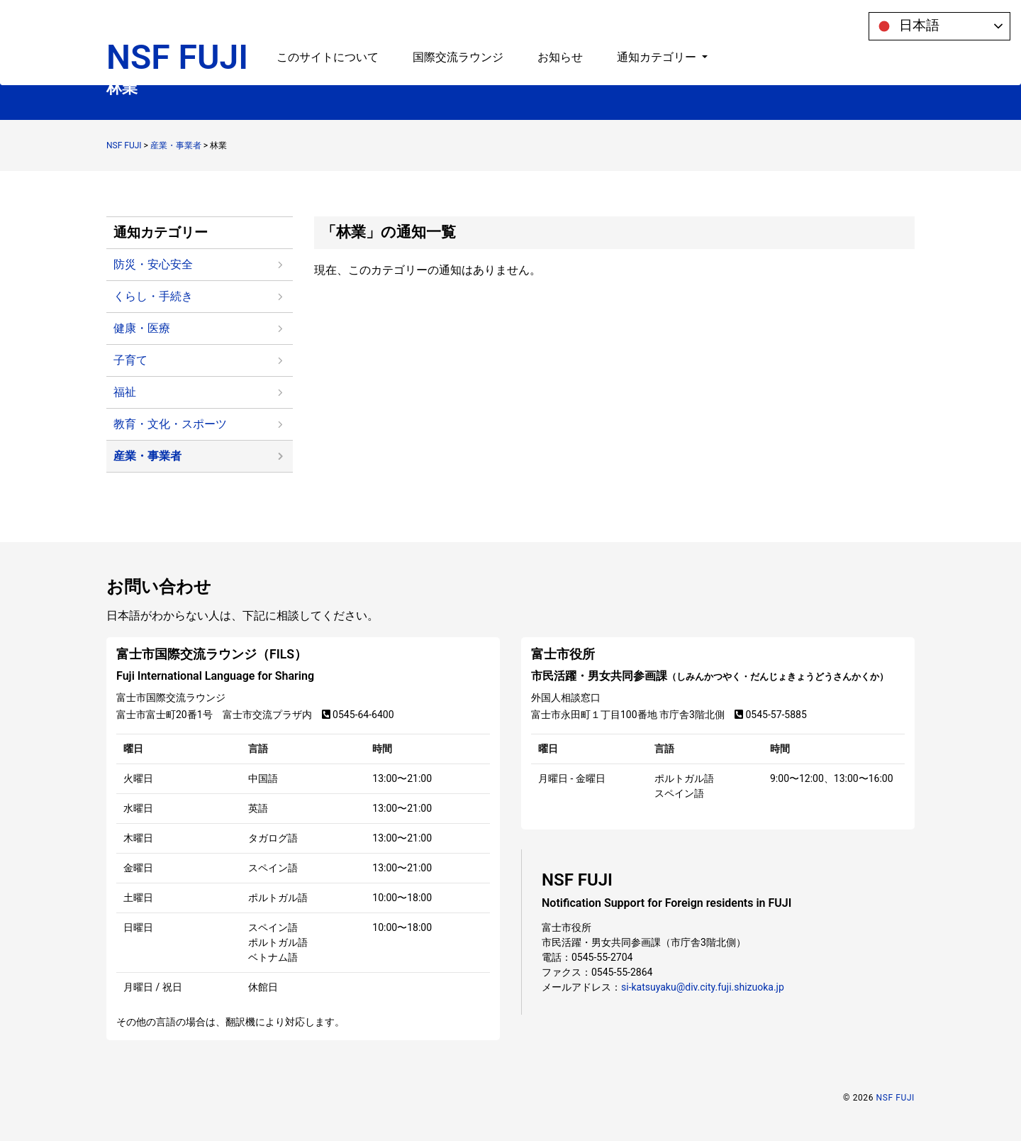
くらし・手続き (153, 296)
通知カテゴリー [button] (658, 26)
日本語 (906, 26)
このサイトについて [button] (328, 26)
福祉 (124, 392)
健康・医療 (141, 328)
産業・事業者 (147, 456)
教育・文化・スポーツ (170, 424)
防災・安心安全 (153, 264)
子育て (130, 360)
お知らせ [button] (560, 26)
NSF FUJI (177, 26)
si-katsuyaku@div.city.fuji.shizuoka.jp (702, 987)
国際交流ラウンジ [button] (458, 26)
